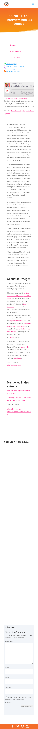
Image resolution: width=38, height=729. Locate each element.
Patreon (11, 337)
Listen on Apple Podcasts (14, 69)
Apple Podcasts (16, 111)
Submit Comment (26, 706)
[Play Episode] (7, 90)
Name (7, 667)
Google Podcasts (28, 111)
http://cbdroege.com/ (14, 365)
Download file (8, 98)
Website (8, 687)
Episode (13, 45)
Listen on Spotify (11, 64)
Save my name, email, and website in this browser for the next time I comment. (18, 699)
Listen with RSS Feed (13, 72)
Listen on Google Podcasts (15, 66)
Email (7, 677)
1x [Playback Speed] (16, 93)
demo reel (24, 347)
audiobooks (17, 358)
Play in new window (20, 98)
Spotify (7, 113)
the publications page (16, 321)
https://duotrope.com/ (14, 409)
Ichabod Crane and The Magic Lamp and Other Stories (19, 295)
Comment (9, 641)
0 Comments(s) (15, 51)
